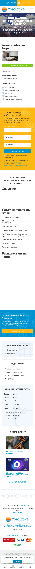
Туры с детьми (12, 379)
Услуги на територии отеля (17, 180)
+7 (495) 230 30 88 (11, 3)
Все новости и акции (17, 481)
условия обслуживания (26, 554)
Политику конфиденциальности (15, 162)
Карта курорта (12, 353)
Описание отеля (17, 178)
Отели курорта (12, 350)
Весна (6, 394)
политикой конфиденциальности (21, 559)
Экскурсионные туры (15, 375)
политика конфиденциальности (11, 554)
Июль (16, 401)
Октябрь (8, 416)
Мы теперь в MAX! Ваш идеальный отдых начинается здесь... (17, 474)
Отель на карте (17, 183)
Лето (15, 394)
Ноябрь (7, 419)
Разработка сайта (13, 536)
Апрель (7, 401)
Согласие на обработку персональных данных (15, 164)
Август (17, 404)
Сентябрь (8, 412)
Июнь (17, 397)
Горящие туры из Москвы (16, 525)
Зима (15, 409)
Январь (17, 416)
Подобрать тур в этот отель (17, 65)
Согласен (17, 561)
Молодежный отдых (14, 372)
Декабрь (18, 412)
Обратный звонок (24, 505)
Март (7, 397)
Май (6, 404)
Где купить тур (17, 513)
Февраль (18, 419)
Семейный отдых (13, 369)
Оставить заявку (17, 331)
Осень (6, 409)
